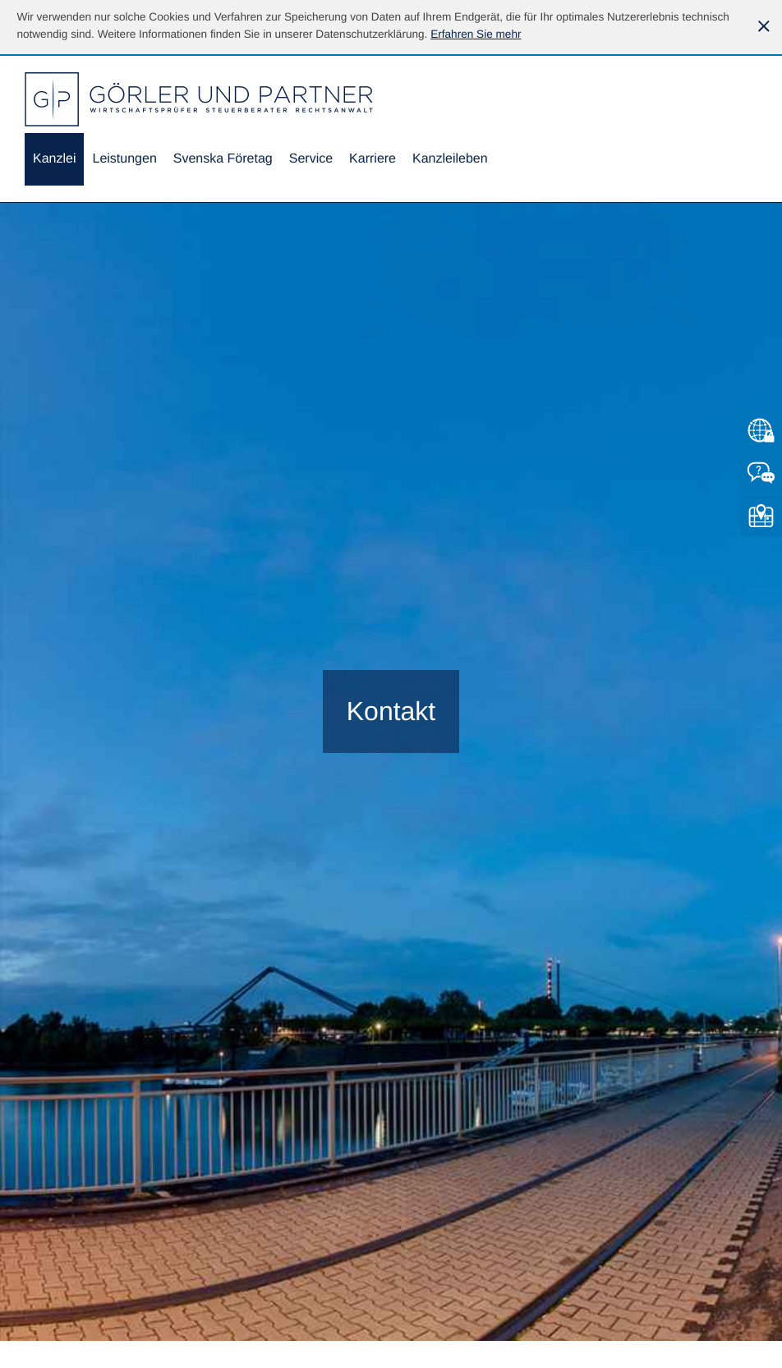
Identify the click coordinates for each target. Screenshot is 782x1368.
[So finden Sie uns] (761, 516)
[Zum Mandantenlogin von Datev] (761, 431)
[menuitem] (54, 160)
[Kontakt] (761, 473)
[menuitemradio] (223, 160)
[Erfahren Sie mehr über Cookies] (475, 34)
